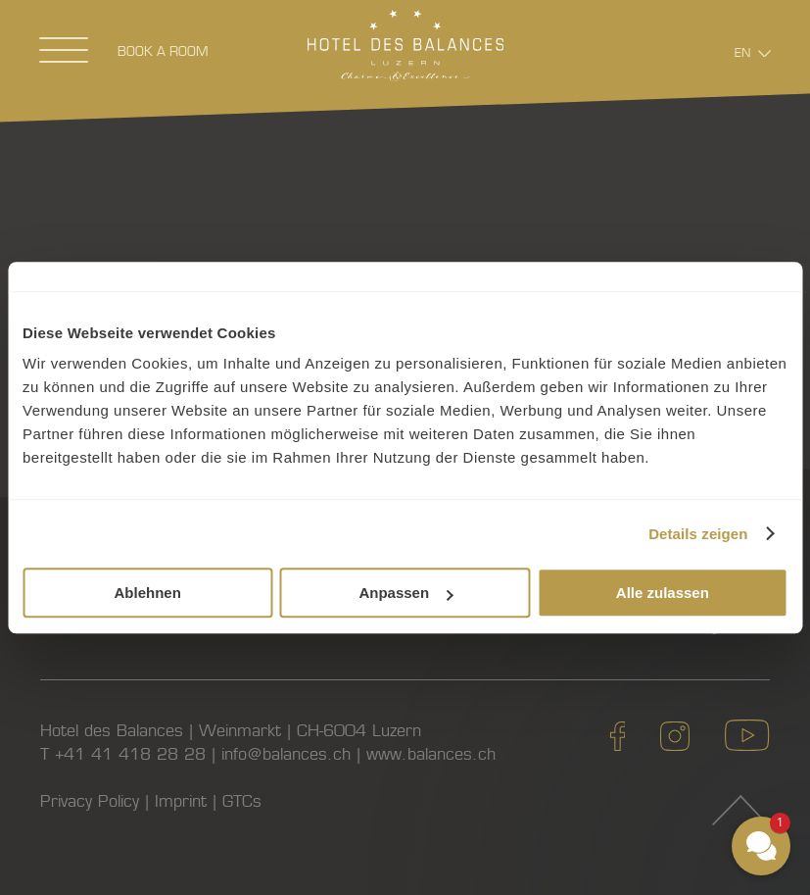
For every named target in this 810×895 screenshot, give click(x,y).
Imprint (181, 801)
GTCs (242, 801)
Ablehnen (148, 592)
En (742, 52)
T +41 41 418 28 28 (123, 754)
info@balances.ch (286, 754)
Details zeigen (697, 533)
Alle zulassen (662, 592)
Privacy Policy (89, 801)
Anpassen (405, 592)
